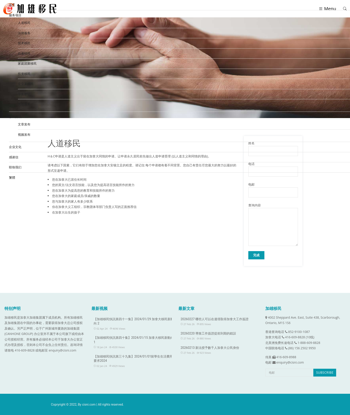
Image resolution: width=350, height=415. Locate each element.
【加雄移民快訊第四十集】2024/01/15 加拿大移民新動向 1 (134, 340)
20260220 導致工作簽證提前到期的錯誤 (208, 333)
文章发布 (24, 124)
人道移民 (24, 23)
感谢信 (13, 157)
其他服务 (24, 104)
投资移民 (24, 74)
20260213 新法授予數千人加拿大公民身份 (210, 347)
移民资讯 (15, 116)
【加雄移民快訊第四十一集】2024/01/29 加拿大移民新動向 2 (134, 321)
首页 (12, 5)
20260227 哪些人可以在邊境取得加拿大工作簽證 (215, 319)
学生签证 (24, 94)
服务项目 (15, 15)
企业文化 (15, 147)
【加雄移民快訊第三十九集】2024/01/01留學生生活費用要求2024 (133, 359)
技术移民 (24, 43)
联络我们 (15, 167)
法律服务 (24, 33)
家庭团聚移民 (27, 63)
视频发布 (24, 134)
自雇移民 (24, 53)
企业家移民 (26, 84)
